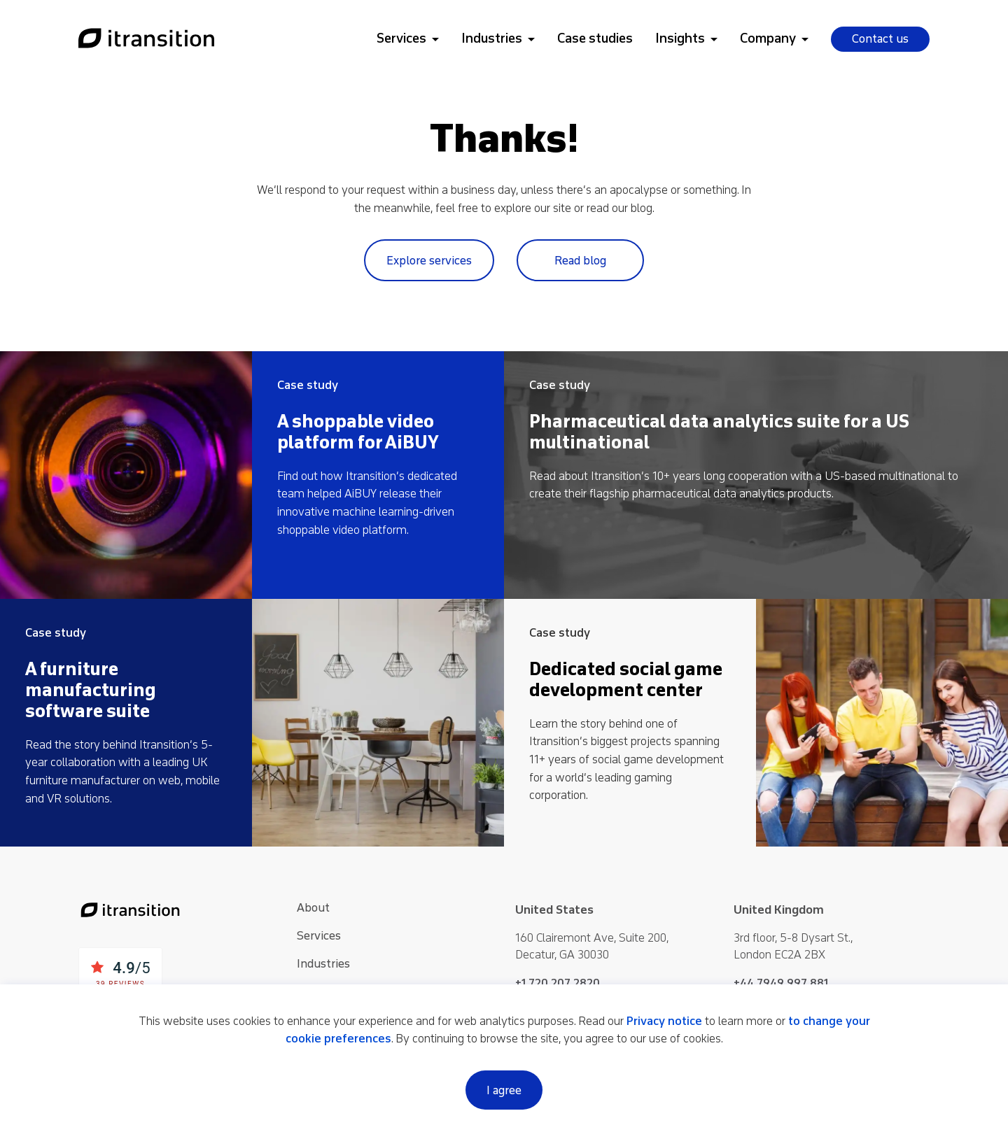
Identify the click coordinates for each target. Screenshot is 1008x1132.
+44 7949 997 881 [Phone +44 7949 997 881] (781, 983)
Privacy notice (664, 1021)
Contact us (880, 38)
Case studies (595, 38)
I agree (504, 1090)
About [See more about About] (313, 907)
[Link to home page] (146, 39)
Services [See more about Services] (319, 935)
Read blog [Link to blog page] (580, 260)
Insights (680, 38)
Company (768, 38)
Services (401, 38)
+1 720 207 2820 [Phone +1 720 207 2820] (557, 983)
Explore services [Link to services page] (429, 260)
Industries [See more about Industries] (323, 963)
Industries (491, 38)
